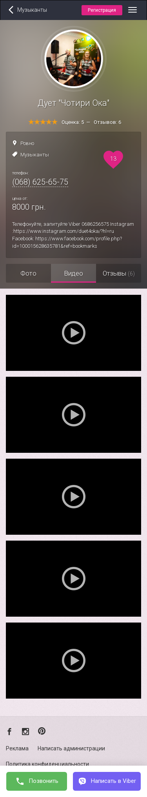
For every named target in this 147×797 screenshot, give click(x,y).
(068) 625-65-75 (40, 182)
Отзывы (119, 273)
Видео (73, 273)
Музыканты (34, 155)
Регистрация (102, 10)
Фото (28, 273)
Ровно (27, 143)
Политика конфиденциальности (47, 764)
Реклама (17, 748)
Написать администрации (71, 748)
